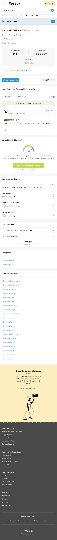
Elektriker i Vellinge (9, 310)
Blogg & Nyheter (7, 435)
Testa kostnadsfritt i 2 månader (12, 432)
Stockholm (13, 521)
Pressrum (5, 478)
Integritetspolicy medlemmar (11, 461)
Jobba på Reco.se (8, 481)
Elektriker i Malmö (9, 301)
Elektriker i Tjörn (8, 322)
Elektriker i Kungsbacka (10, 334)
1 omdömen (7, 97)
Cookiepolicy (6, 464)
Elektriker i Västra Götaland (12, 314)
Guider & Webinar (7, 438)
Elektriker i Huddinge (9, 289)
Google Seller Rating (8, 441)
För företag (49, 4)
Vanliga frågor (6, 458)
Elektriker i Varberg (9, 342)
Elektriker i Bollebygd (9, 326)
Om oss (4, 475)
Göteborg (21, 521)
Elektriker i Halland (9, 330)
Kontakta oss (6, 455)
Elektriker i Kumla (8, 260)
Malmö (27, 521)
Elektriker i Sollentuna (10, 293)
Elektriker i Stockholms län (11, 281)
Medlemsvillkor (7, 484)
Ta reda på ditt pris (8, 444)
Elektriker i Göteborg (9, 318)
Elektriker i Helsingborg (10, 305)
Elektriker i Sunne (8, 359)
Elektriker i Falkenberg (10, 338)
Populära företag (41, 521)
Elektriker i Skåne (8, 297)
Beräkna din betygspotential (28, 165)
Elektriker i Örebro (8, 264)
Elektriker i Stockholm (10, 285)
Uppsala (32, 521)
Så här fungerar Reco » (28, 388)
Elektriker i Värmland (9, 346)
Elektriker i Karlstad (9, 351)
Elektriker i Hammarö (10, 355)
